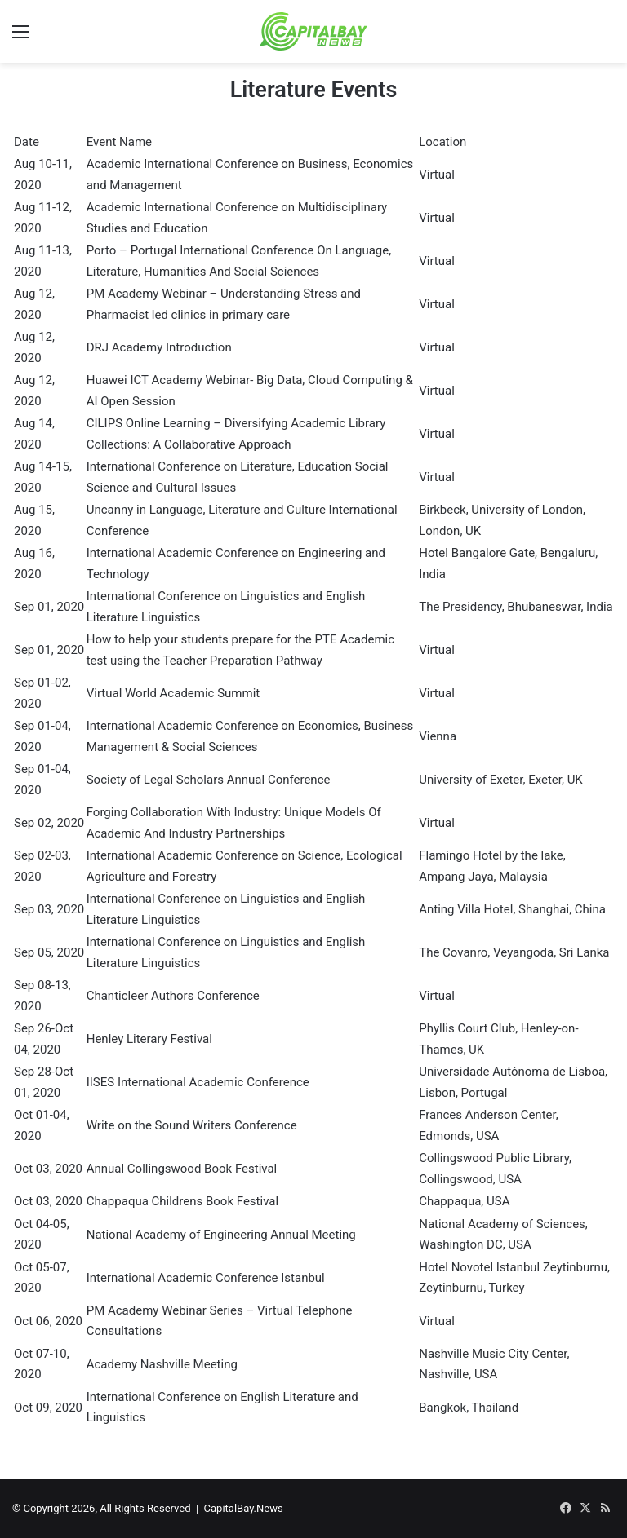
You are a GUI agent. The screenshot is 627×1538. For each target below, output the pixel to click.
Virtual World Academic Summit (173, 693)
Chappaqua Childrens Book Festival (182, 1201)
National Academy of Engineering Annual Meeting (221, 1234)
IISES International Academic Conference (198, 1082)
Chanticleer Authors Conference (173, 995)
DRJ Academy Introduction (159, 347)
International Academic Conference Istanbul (206, 1278)
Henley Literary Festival (149, 1039)
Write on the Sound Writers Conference (192, 1125)
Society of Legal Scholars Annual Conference (209, 779)
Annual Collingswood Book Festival (182, 1168)
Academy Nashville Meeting (162, 1364)
